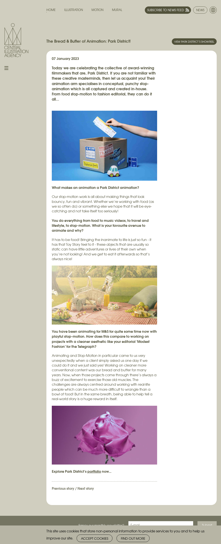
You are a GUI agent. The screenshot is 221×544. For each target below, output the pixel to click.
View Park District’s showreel (194, 42)
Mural (117, 10)
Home (51, 10)
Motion (97, 10)
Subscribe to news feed (165, 10)
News (200, 10)
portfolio (94, 471)
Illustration (73, 10)
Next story (85, 488)
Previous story (63, 488)
